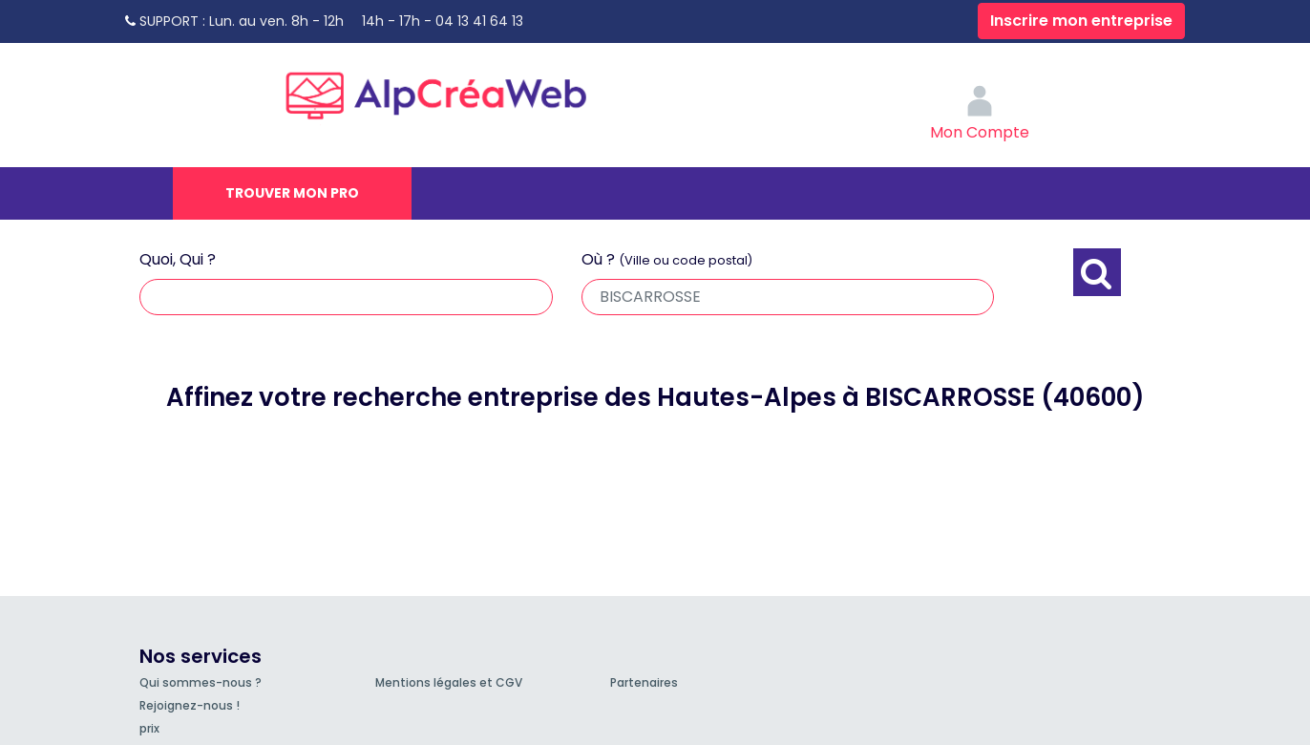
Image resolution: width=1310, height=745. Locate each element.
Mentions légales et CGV (448, 682)
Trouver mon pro (292, 192)
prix (149, 728)
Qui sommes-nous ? (200, 682)
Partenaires (644, 682)
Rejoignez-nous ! (189, 705)
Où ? (666, 259)
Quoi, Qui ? (177, 259)
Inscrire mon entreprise (1081, 21)
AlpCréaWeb (452, 91)
